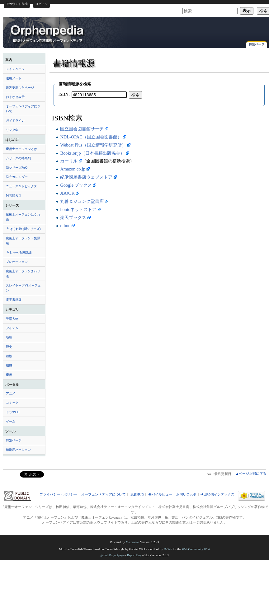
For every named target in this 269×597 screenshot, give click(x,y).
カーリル (69, 160)
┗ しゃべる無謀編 (19, 252)
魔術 (9, 374)
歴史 (9, 346)
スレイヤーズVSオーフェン (23, 288)
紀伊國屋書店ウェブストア (86, 177)
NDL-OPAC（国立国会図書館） (90, 136)
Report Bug (134, 555)
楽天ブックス (73, 217)
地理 (9, 337)
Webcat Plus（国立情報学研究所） (93, 144)
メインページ (15, 69)
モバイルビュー (160, 494)
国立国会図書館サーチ (82, 128)
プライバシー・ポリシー (58, 494)
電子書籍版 (13, 299)
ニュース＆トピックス (21, 186)
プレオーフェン (17, 262)
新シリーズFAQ (16, 167)
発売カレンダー (17, 177)
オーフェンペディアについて (23, 109)
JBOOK (67, 193)
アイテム (12, 328)
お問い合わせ (186, 494)
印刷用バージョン (18, 449)
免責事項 (137, 494)
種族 (9, 356)
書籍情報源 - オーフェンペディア (47, 33)
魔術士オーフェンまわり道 (23, 273)
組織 (9, 365)
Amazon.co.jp (72, 168)
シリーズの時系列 (18, 158)
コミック (12, 402)
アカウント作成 (17, 4)
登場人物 (12, 318)
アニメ (10, 393)
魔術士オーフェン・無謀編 (23, 240)
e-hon (65, 225)
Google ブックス (76, 185)
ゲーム (10, 421)
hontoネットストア (78, 209)
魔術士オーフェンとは (21, 149)
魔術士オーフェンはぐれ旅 (23, 217)
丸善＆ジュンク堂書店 (82, 201)
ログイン (41, 4)
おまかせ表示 (15, 97)
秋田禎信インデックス (217, 494)
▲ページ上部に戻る (250, 473)
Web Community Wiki (196, 549)
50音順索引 (13, 195)
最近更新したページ (20, 87)
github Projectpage (112, 555)
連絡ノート (13, 78)
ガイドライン (15, 120)
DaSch (168, 549)
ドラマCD (13, 412)
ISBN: (64, 94)
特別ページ (256, 44)
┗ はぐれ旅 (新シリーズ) (23, 229)
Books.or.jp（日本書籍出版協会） (92, 153)
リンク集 (12, 130)
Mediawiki (132, 542)
